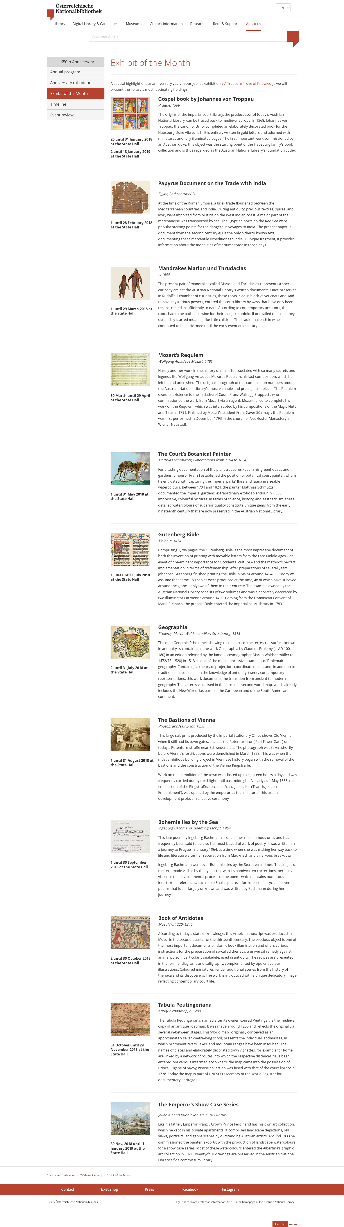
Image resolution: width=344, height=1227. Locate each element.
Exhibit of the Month (69, 93)
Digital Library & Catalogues (95, 23)
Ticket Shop (108, 1198)
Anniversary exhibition (70, 82)
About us (253, 23)
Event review (61, 115)
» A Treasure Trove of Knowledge (248, 85)
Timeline (58, 104)
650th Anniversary (77, 61)
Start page (53, 1185)
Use (229, 1211)
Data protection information (208, 1211)
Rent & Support (226, 23)
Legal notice (182, 1211)
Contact (67, 1198)
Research (198, 23)
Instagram (230, 1198)
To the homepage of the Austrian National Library (264, 1211)
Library (59, 23)
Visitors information (166, 23)
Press (149, 1198)
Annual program (65, 71)
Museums (134, 23)
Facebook (190, 1198)
